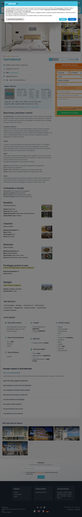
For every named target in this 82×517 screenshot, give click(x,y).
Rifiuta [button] (63, 19)
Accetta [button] (72, 19)
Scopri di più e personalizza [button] (15, 19)
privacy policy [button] (59, 8)
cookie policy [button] (28, 11)
